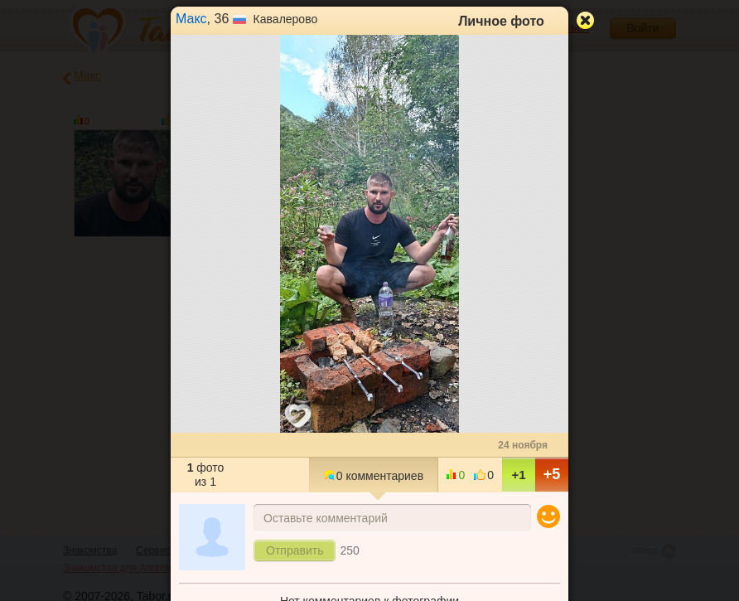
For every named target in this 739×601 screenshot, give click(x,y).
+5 (552, 474)
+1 (518, 475)
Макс (191, 19)
